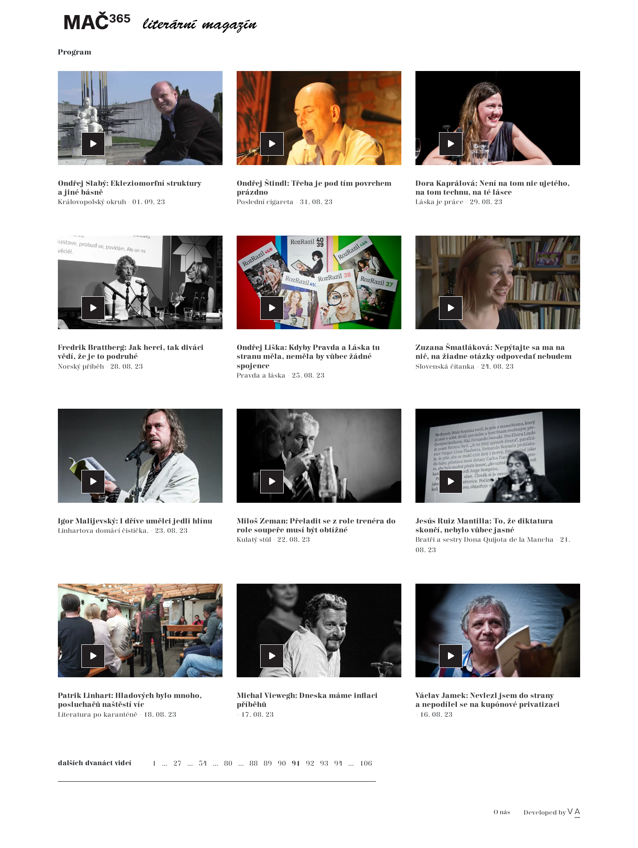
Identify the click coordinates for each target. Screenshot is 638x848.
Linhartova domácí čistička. (104, 530)
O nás (502, 812)
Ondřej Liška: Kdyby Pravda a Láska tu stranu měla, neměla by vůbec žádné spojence (308, 357)
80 (228, 763)
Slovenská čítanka (446, 366)
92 (310, 763)
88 (253, 763)
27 (177, 763)
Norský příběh (82, 366)
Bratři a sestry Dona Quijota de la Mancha (485, 539)
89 (267, 763)
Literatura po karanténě (98, 714)
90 (282, 763)
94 (338, 763)
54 (203, 763)
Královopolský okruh (93, 202)
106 (365, 763)
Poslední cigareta (266, 202)
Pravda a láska (262, 375)
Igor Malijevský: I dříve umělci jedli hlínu (135, 521)
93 (324, 763)
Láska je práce (440, 202)
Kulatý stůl (255, 539)
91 (296, 763)
